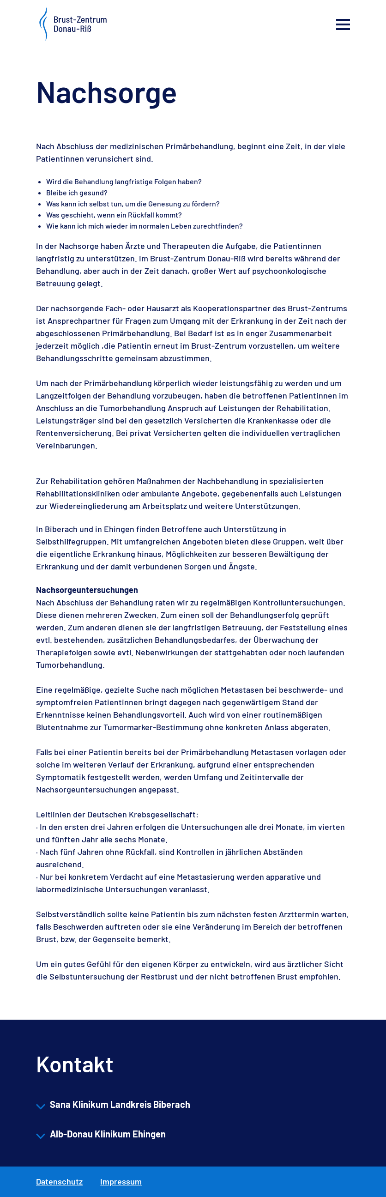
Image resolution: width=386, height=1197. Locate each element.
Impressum (121, 1181)
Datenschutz (59, 1181)
